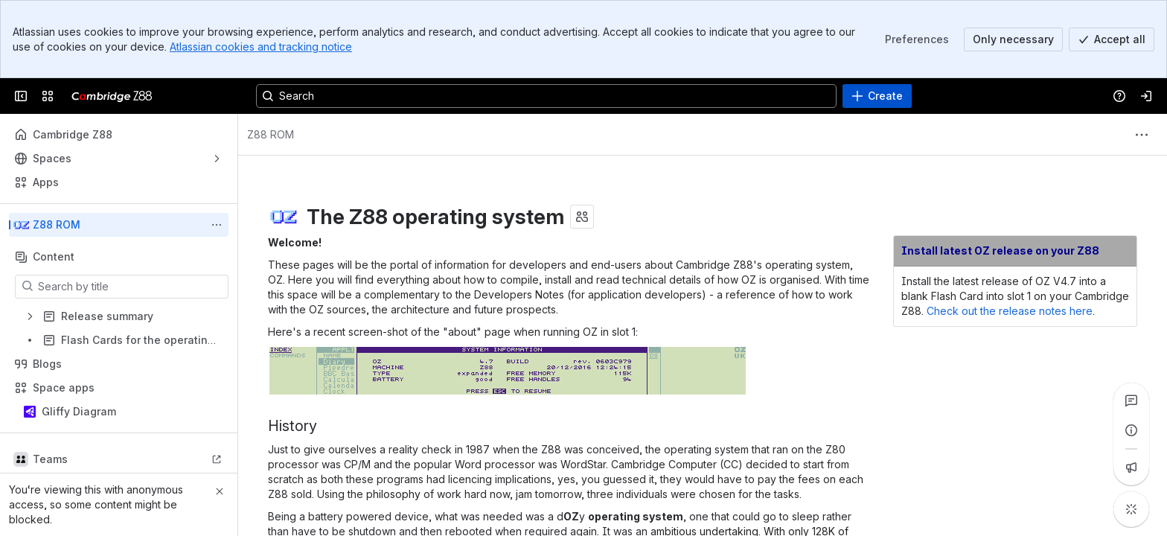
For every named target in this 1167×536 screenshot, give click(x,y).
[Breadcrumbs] (270, 134)
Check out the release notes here (1010, 310)
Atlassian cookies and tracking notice (261, 46)
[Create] (877, 96)
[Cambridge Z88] (112, 96)
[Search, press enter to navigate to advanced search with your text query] (546, 96)
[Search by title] (130, 286)
